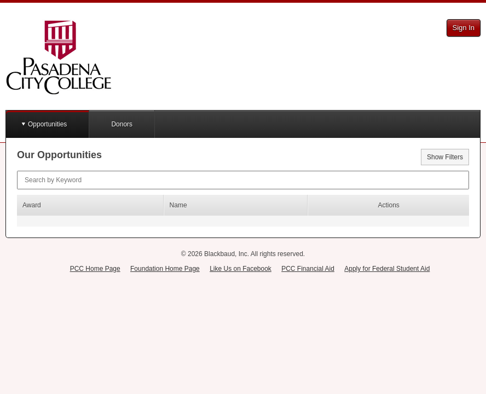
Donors (121, 124)
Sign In (464, 28)
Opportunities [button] (47, 124)
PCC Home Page (95, 269)
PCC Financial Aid (307, 269)
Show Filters (445, 157)
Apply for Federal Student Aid (387, 269)
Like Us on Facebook (240, 269)
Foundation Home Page (165, 269)
